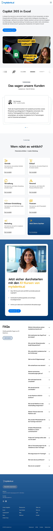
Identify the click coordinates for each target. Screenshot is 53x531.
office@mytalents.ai (7, 497)
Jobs (37, 512)
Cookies (41, 527)
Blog (20, 512)
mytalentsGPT (6, 512)
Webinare (21, 515)
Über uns (38, 510)
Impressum (31, 527)
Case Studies (22, 510)
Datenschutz (47, 527)
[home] (7, 2)
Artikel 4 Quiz (5, 517)
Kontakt (37, 515)
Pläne (4, 515)
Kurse (4, 510)
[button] (50, 2)
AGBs (36, 527)
